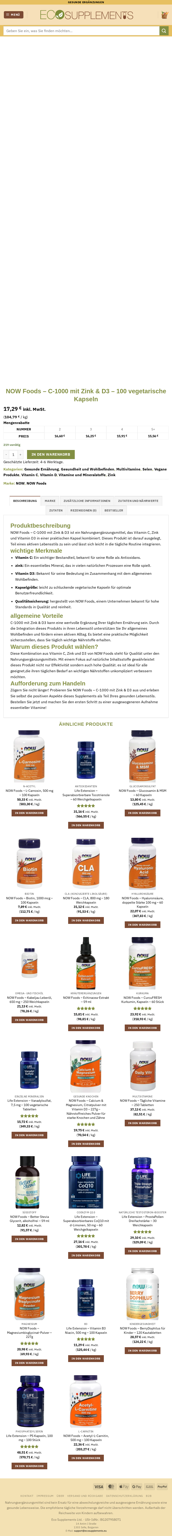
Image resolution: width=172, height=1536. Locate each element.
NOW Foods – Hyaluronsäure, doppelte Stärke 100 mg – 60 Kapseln (143, 902)
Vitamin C (29, 475)
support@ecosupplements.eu (90, 1530)
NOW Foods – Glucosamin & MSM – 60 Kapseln (142, 793)
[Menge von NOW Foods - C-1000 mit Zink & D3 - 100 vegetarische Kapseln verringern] (6, 454)
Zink (111, 475)
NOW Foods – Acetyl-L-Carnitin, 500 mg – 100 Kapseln (86, 1438)
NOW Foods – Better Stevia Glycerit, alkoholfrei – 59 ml (29, 1219)
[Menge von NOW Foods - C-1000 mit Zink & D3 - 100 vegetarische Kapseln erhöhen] (20, 454)
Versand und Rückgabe (85, 1496)
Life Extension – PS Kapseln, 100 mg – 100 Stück (29, 1438)
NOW (20, 483)
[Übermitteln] (164, 30)
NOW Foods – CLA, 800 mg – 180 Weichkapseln (86, 900)
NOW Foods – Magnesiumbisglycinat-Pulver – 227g (29, 1332)
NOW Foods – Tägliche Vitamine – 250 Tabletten (142, 1103)
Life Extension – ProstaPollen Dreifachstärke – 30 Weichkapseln (143, 1221)
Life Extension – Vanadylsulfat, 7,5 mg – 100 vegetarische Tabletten (29, 1105)
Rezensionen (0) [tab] (83, 510)
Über (60, 1496)
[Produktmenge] (13, 454)
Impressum (45, 1496)
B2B (149, 1496)
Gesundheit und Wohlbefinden (87, 469)
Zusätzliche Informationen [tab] (87, 501)
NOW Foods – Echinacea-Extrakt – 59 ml (86, 1000)
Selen (147, 469)
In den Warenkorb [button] (29, 813)
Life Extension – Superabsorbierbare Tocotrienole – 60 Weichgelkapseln (86, 795)
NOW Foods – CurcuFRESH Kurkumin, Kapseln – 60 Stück (142, 1000)
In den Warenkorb (51, 454)
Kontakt (27, 1496)
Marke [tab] (50, 501)
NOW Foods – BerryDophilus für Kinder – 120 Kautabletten (142, 1330)
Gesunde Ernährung (41, 469)
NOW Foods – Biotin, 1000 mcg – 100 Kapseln (29, 900)
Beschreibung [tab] (25, 501)
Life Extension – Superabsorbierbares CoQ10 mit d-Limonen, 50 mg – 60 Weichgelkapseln (86, 1223)
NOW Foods (36, 483)
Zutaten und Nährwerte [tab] (138, 501)
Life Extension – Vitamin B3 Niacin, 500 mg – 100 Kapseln (86, 1330)
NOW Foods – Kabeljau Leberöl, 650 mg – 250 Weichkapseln (29, 1000)
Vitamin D (48, 475)
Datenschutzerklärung (124, 1496)
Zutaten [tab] (56, 510)
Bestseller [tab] (114, 510)
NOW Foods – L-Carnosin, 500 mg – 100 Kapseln (29, 793)
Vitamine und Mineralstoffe (82, 475)
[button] (14, 15)
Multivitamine (128, 469)
